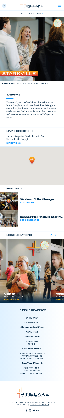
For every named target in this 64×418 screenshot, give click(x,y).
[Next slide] (55, 235)
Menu (60, 6)
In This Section (31, 13)
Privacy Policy (39, 405)
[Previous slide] (51, 235)
